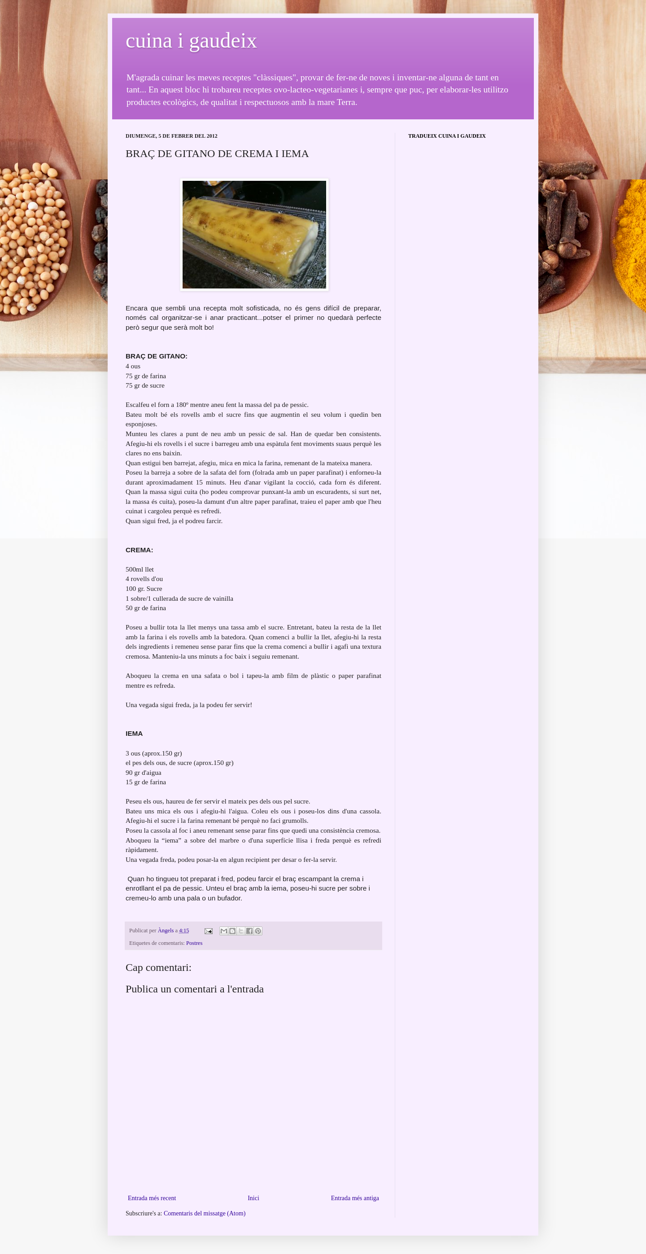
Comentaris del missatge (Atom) (204, 1213)
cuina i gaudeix (191, 40)
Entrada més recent (152, 1198)
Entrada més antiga (355, 1198)
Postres (194, 943)
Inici (253, 1198)
